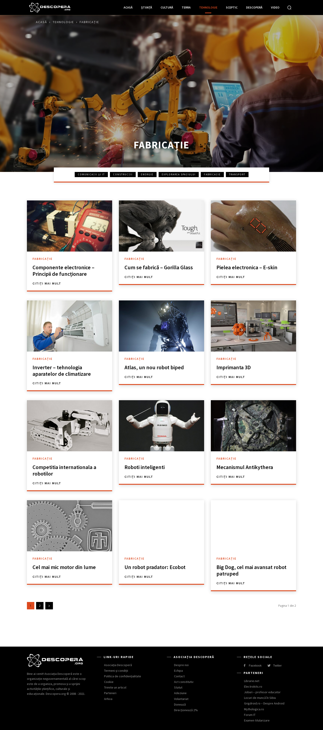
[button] (289, 7)
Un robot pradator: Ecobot (155, 567)
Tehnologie (63, 22)
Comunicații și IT (91, 174)
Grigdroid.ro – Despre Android (264, 703)
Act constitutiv (184, 682)
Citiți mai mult (47, 283)
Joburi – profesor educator (262, 692)
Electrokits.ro (253, 686)
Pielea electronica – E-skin (246, 267)
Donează (180, 704)
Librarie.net (251, 681)
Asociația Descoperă (118, 665)
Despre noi (181, 665)
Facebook (255, 665)
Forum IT (249, 715)
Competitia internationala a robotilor (64, 470)
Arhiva (108, 699)
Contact (179, 676)
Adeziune (180, 693)
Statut (178, 687)
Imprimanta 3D (233, 367)
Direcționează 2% (186, 710)
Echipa (178, 671)
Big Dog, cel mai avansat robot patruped (251, 570)
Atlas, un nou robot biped (154, 367)
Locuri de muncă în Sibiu (260, 698)
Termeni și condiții (116, 671)
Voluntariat (181, 699)
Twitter (277, 665)
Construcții (123, 174)
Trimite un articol (115, 687)
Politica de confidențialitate (122, 676)
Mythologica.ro (254, 709)
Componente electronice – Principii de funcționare (63, 270)
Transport (237, 174)
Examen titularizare (257, 720)
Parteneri (110, 693)
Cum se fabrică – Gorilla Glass (158, 267)
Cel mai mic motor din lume (64, 567)
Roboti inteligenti (144, 467)
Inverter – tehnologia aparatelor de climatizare (62, 370)
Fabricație (212, 174)
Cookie (108, 682)
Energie (147, 174)
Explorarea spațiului (179, 174)
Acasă (41, 22)
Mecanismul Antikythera (244, 467)
